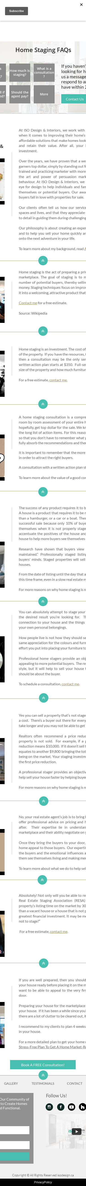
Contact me (28, 303)
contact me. (58, 380)
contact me (70, 684)
